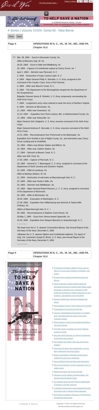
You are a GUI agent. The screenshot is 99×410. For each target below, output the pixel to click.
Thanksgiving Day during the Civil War (68, 309)
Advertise (24, 404)
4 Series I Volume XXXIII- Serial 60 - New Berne (41, 30)
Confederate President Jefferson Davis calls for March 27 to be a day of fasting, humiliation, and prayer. (72, 271)
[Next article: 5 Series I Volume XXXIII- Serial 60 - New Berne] (19, 36)
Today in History (70, 1)
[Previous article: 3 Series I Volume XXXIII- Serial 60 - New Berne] (11, 36)
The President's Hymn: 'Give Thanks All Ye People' (73, 306)
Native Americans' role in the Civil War (68, 372)
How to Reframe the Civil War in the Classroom (71, 361)
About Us (34, 404)
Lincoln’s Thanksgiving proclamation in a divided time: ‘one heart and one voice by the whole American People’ (72, 316)
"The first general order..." (48, 3)
